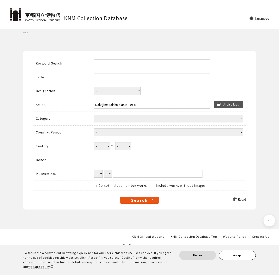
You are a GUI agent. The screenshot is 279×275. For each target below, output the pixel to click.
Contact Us (260, 236)
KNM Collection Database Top (193, 236)
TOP (25, 33)
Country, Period (49, 132)
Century (42, 146)
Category (43, 118)
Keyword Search (49, 63)
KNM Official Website (148, 236)
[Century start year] (102, 146)
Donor (41, 160)
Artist (40, 105)
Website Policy (234, 236)
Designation (45, 91)
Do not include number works (120, 186)
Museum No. (46, 174)
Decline (197, 255)
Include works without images (179, 186)
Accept (237, 255)
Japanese (261, 18)
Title (40, 77)
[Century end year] (123, 146)
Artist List (231, 104)
